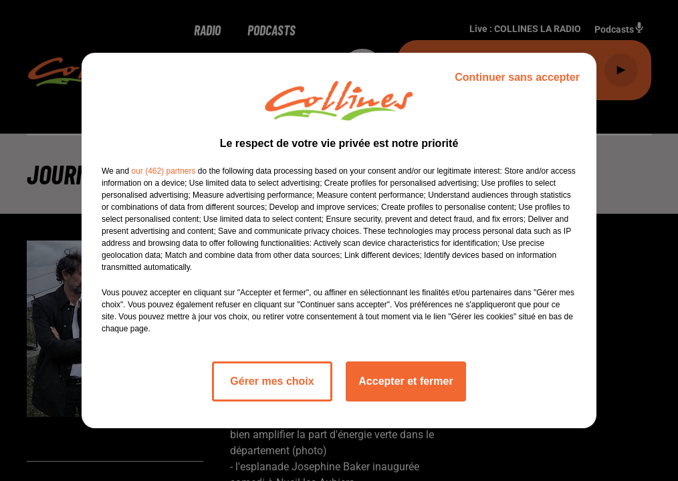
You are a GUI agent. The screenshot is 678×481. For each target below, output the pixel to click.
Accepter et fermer (405, 381)
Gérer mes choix (272, 381)
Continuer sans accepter (517, 77)
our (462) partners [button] (163, 171)
